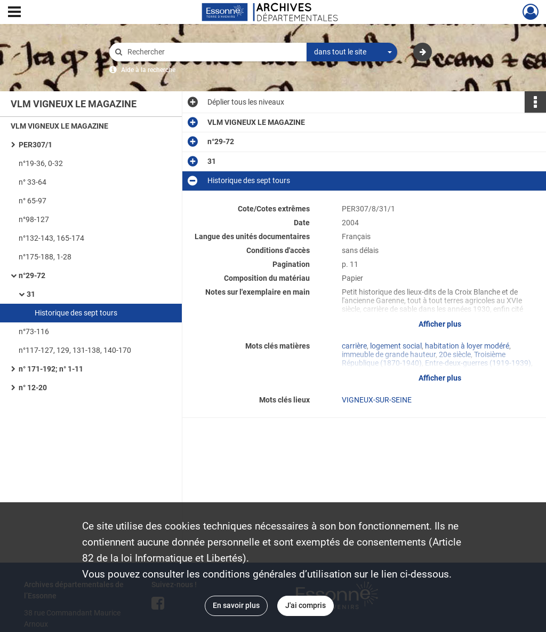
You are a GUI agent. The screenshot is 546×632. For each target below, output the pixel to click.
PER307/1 (35, 144)
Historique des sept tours (76, 313)
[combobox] (352, 52)
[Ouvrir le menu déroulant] (14, 12)
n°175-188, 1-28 (45, 256)
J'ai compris (305, 605)
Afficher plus (440, 324)
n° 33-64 (32, 182)
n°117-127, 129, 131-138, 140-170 (75, 350)
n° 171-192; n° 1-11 (51, 369)
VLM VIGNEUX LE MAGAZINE (59, 126)
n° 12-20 (33, 387)
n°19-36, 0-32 (41, 163)
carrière (354, 346)
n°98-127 (34, 219)
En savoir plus (236, 605)
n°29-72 (32, 275)
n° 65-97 (32, 200)
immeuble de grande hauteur (389, 354)
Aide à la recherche (148, 70)
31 (31, 294)
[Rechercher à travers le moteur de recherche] (213, 52)
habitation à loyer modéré (467, 346)
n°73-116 (34, 331)
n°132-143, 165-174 (51, 238)
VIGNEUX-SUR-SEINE (377, 400)
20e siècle (455, 354)
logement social (396, 346)
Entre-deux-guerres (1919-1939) (478, 363)
